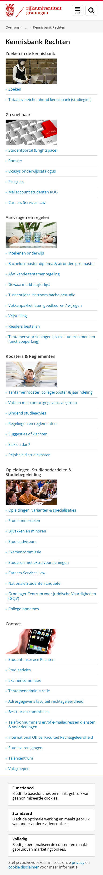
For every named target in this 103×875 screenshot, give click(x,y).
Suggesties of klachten (28, 434)
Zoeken (14, 89)
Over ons (13, 27)
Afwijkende (34, 274)
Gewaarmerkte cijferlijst (29, 284)
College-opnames (23, 609)
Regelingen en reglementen (32, 423)
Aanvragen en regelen (27, 217)
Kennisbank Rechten (49, 27)
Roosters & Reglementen (30, 356)
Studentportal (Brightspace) (32, 150)
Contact (13, 624)
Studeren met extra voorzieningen (38, 562)
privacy (78, 862)
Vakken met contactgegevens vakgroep (42, 402)
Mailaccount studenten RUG (33, 192)
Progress (16, 181)
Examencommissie (24, 552)
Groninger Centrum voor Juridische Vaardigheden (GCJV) (52, 596)
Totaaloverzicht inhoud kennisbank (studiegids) (50, 99)
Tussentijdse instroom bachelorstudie (41, 295)
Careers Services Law (26, 202)
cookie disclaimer (23, 867)
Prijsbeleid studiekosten (29, 455)
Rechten (31, 659)
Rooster (15, 160)
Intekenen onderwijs (26, 253)
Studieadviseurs (22, 541)
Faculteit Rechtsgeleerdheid (26, 27)
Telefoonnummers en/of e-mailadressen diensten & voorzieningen (52, 724)
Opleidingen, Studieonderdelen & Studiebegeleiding (39, 472)
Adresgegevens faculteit (45, 701)
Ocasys (32, 171)
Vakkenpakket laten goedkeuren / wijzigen (45, 305)
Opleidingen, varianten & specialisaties (42, 510)
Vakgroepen (19, 768)
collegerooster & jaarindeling (50, 392)
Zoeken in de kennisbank (30, 53)
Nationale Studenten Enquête (34, 583)
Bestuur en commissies (28, 711)
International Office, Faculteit (50, 737)
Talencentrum (20, 758)
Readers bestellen (24, 326)
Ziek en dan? (19, 444)
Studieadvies (19, 670)
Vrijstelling (17, 315)
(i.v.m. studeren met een (51, 339)
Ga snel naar (18, 114)
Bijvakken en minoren (27, 531)
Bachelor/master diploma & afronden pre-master (51, 263)
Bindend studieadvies (27, 413)
